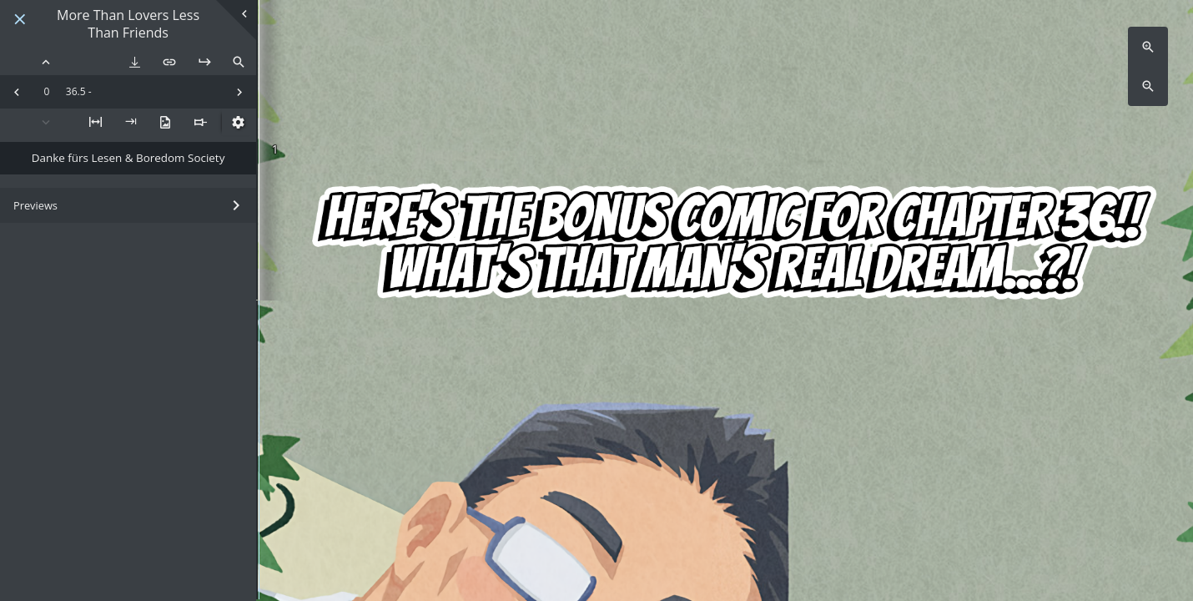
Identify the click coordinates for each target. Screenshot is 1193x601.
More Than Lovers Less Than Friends (128, 24)
